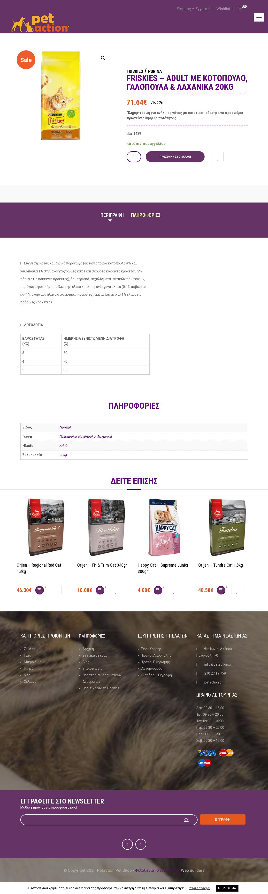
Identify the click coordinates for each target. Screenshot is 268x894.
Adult (63, 446)
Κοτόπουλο (86, 436)
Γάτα (27, 655)
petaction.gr (213, 682)
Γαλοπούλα (68, 436)
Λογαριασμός (151, 668)
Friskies (139, 71)
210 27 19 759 (215, 673)
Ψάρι (28, 675)
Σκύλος (30, 649)
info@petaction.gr (218, 664)
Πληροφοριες (146, 215)
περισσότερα (199, 888)
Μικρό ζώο (32, 662)
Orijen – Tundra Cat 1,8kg (222, 565)
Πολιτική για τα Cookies (101, 688)
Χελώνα (30, 681)
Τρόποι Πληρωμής (155, 662)
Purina (166, 71)
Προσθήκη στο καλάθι (177, 157)
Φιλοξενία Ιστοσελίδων (157, 870)
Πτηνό (28, 668)
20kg (63, 455)
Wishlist (223, 9)
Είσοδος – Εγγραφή (193, 9)
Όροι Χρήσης (151, 649)
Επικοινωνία (92, 668)
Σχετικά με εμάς (95, 655)
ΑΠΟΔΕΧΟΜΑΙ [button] (227, 888)
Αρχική (88, 649)
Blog (86, 662)
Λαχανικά (104, 436)
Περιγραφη (112, 215)
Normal (64, 427)
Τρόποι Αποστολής (156, 655)
